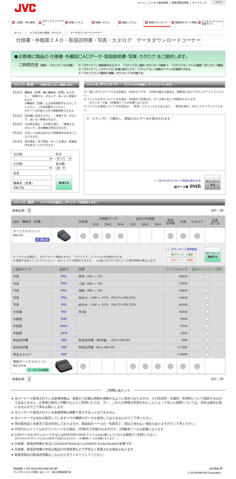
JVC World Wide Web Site (40, 468)
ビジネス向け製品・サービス (46, 32)
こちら (55, 454)
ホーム (141, 2)
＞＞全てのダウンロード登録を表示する (177, 180)
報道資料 (18, 468)
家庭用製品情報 (180, 2)
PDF (64, 312)
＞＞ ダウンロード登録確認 (181, 249)
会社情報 (214, 468)
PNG (64, 276)
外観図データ (108, 218)
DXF (64, 318)
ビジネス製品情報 (158, 2)
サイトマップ (199, 2)
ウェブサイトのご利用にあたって (31, 472)
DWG (63, 326)
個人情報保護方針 (61, 472)
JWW (64, 333)
